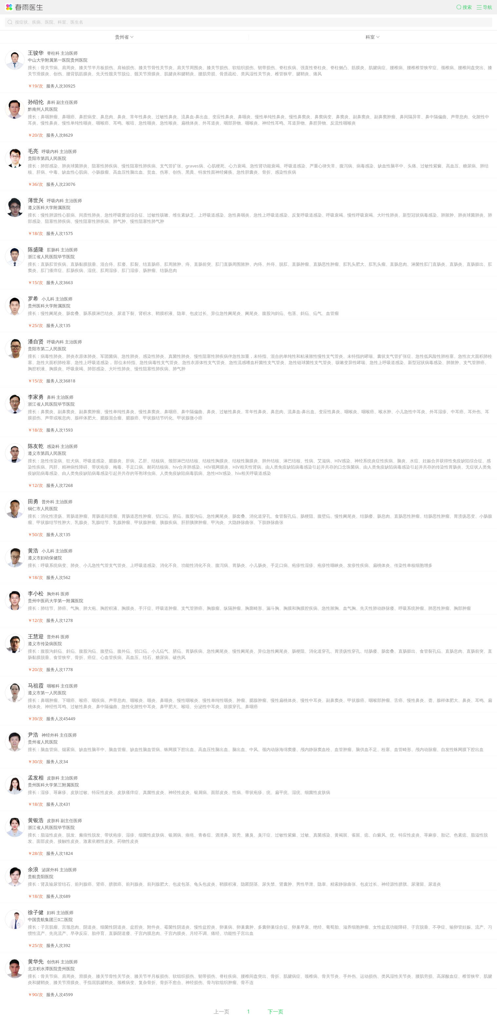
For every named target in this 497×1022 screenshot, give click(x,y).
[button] (466, 7)
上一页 (221, 1011)
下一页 (275, 1011)
